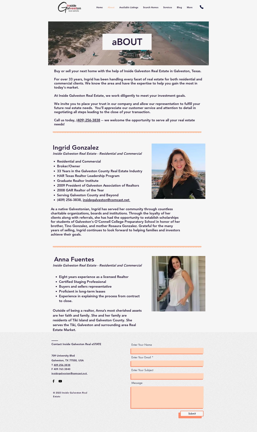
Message (136, 383)
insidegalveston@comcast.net (106, 200)
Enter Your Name (141, 344)
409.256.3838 (62, 365)
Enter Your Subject (142, 370)
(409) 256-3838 (88, 120)
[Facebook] (53, 381)
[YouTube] (60, 381)
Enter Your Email (141, 357)
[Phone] (202, 7)
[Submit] (192, 413)
